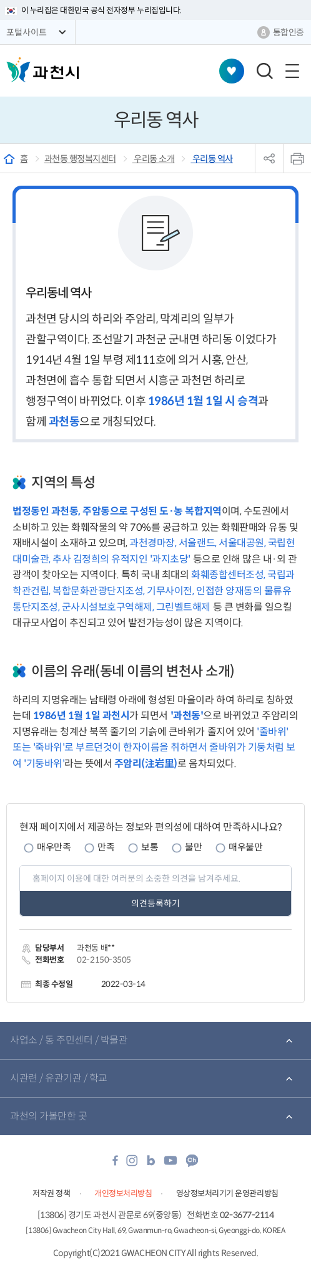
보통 (149, 847)
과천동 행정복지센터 (80, 158)
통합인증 (288, 32)
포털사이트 (26, 32)
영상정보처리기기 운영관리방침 (227, 1193)
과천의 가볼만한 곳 (48, 1116)
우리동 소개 (153, 158)
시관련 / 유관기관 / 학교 (58, 1078)
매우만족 (54, 847)
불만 (193, 847)
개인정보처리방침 (123, 1193)
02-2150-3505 (104, 960)
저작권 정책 (51, 1193)
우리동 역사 (211, 158)
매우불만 (245, 847)
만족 (105, 847)
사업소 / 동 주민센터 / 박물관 (68, 1040)
